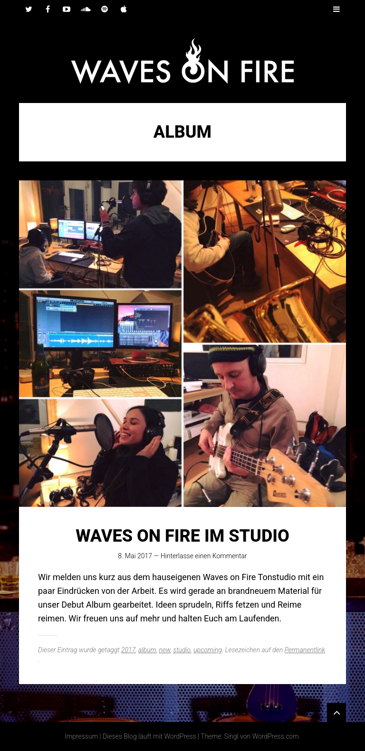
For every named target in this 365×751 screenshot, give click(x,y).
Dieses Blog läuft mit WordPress (149, 736)
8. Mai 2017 (135, 556)
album (147, 650)
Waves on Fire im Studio (182, 536)
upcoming (207, 650)
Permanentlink (305, 650)
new (164, 650)
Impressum (81, 736)
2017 (128, 650)
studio (182, 650)
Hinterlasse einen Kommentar (204, 556)
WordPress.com (275, 736)
